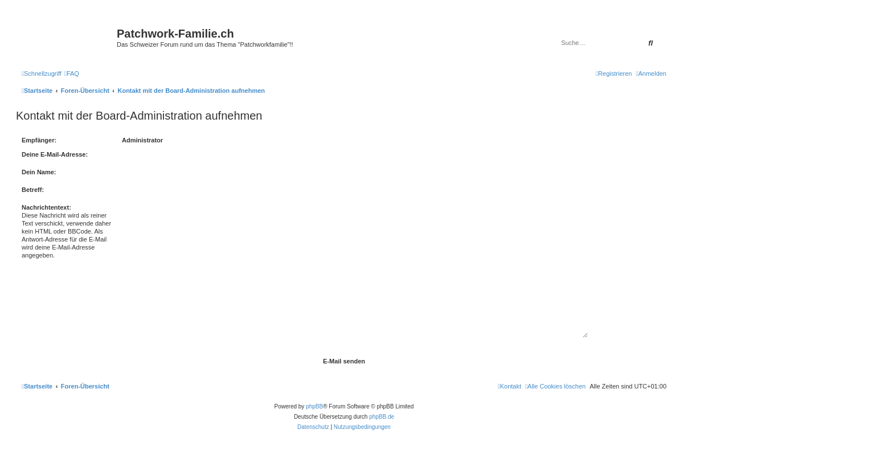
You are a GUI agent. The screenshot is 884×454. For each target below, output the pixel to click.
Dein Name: (39, 172)
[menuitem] (71, 73)
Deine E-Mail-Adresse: (55, 154)
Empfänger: (39, 140)
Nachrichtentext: (46, 207)
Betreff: (33, 189)
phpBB (314, 406)
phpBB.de (381, 417)
